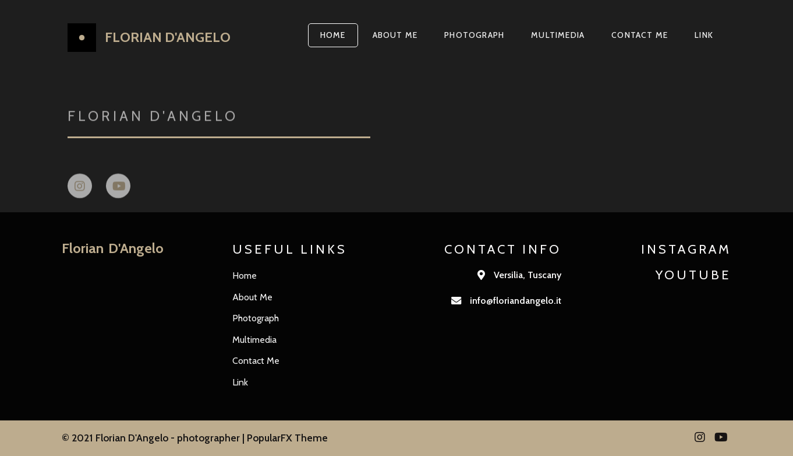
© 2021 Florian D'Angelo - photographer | (154, 438)
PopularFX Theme (287, 438)
